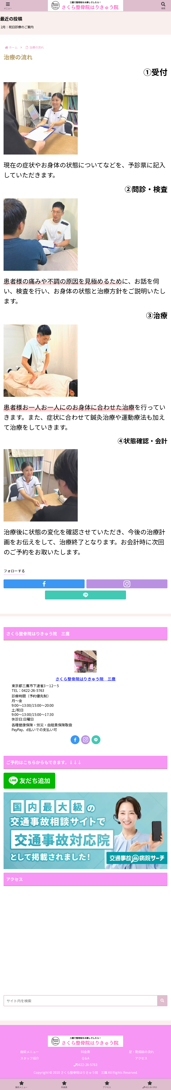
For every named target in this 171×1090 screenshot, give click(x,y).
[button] (162, 1000)
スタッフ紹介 (29, 1058)
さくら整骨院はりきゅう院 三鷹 (85, 679)
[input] (85, 1000)
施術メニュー (29, 1051)
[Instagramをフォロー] (126, 583)
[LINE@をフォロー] (85, 595)
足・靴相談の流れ (141, 1051)
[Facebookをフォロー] (44, 583)
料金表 (85, 1051)
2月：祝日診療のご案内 (17, 26)
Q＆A (85, 1058)
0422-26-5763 (85, 1064)
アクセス (141, 1058)
